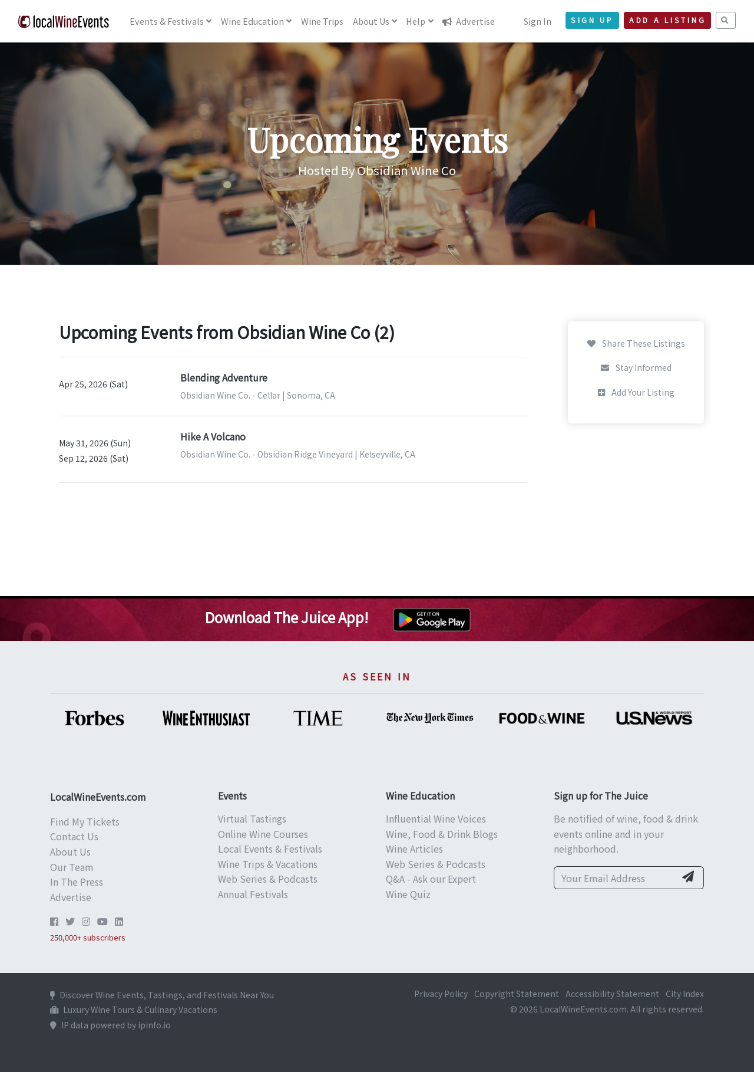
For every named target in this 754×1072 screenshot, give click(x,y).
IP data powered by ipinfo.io (110, 1025)
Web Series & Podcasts (268, 879)
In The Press (76, 881)
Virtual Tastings (252, 818)
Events (167, 21)
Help (415, 21)
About (371, 21)
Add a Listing (667, 20)
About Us (70, 851)
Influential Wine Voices (436, 818)
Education (252, 21)
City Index (685, 993)
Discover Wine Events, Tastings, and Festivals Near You (162, 995)
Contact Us (74, 836)
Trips (322, 21)
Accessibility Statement (612, 993)
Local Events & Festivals (270, 848)
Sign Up (592, 20)
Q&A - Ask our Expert (431, 879)
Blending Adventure (223, 377)
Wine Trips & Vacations (268, 864)
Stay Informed (636, 367)
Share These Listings (636, 343)
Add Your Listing (636, 392)
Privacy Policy (441, 993)
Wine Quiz (408, 894)
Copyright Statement (516, 993)
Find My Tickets (85, 821)
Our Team (72, 867)
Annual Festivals (253, 894)
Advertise (468, 21)
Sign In (537, 21)
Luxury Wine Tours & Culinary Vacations (133, 1009)
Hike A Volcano (213, 436)
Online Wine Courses (263, 834)
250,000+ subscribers (87, 937)
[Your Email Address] (615, 878)
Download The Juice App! (286, 617)
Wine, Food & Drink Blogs (442, 834)
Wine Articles (414, 848)
